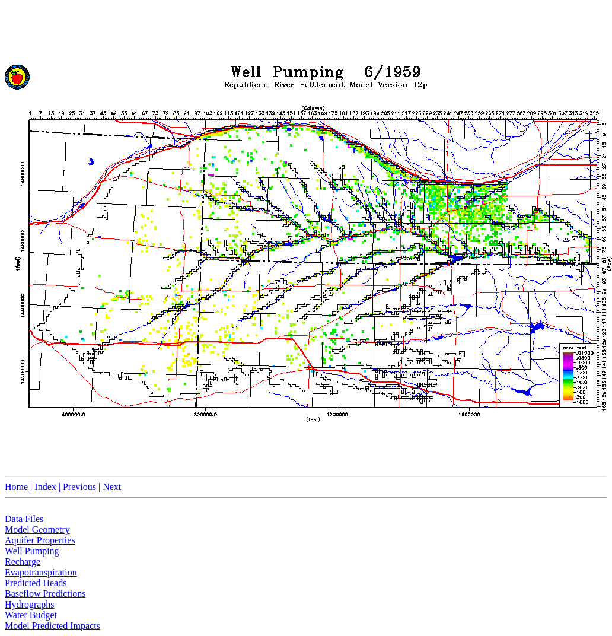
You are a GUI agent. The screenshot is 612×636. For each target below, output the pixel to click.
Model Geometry (37, 529)
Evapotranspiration (41, 572)
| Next (109, 487)
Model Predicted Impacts (52, 626)
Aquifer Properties (40, 540)
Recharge (22, 561)
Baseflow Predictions (45, 594)
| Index (43, 487)
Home (16, 487)
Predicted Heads (35, 583)
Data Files (24, 519)
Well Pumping (32, 551)
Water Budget (31, 615)
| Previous (77, 487)
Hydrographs (30, 604)
